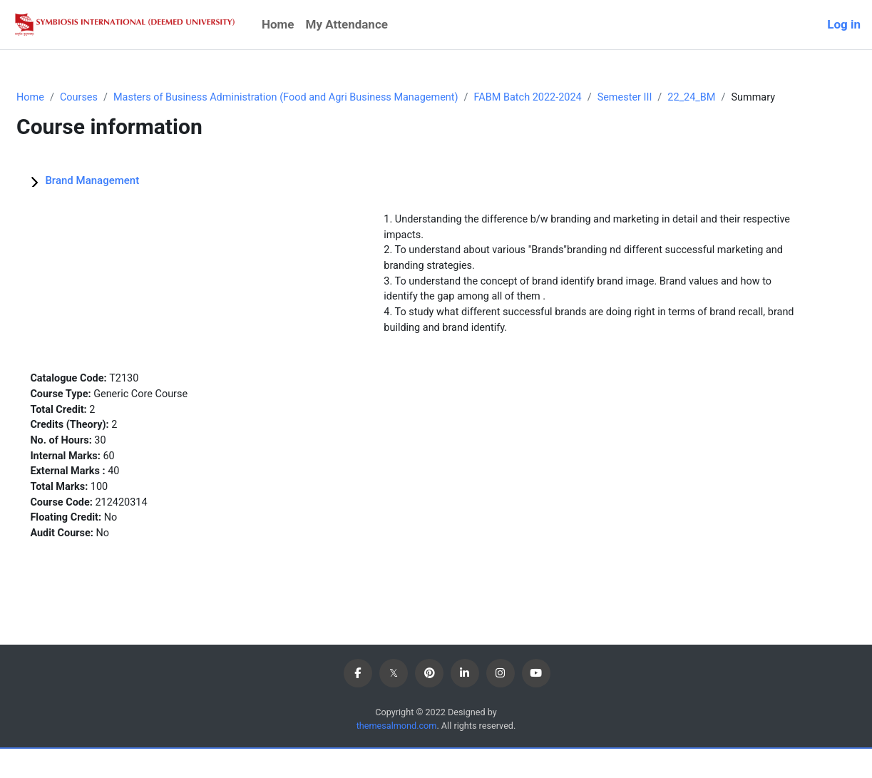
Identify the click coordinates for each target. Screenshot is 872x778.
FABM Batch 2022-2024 (580, 97)
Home (65, 97)
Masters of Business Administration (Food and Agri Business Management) (329, 97)
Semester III (680, 97)
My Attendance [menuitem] (347, 24)
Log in (844, 24)
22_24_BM (749, 97)
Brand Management (126, 196)
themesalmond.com (395, 754)
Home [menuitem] (278, 24)
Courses (115, 97)
